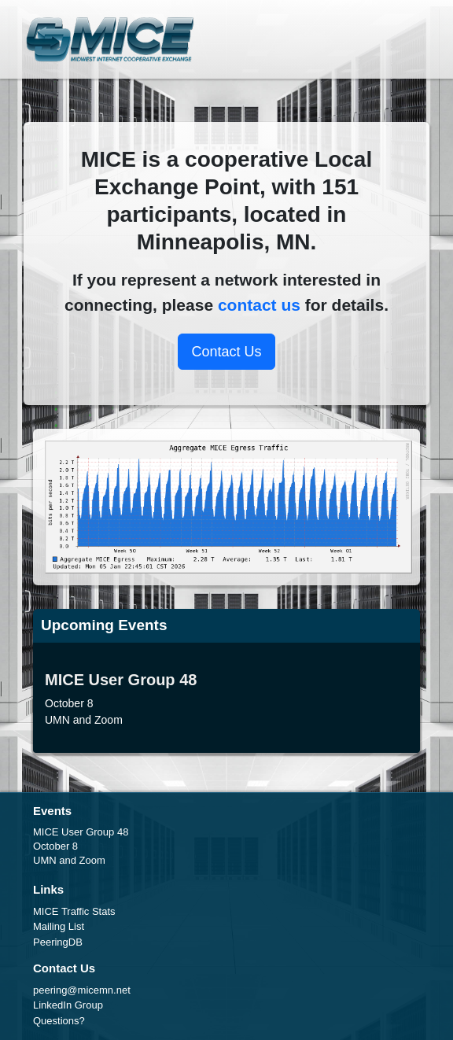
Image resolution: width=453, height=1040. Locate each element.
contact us (259, 305)
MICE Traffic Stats (74, 911)
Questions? (59, 1021)
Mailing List (58, 926)
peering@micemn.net (82, 990)
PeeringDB (58, 942)
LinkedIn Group (68, 1005)
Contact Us (226, 352)
